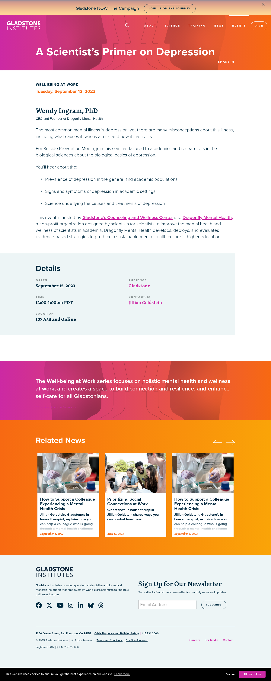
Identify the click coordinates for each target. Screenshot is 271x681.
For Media (211, 640)
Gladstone (139, 285)
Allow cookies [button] (252, 674)
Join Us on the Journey (169, 8)
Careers (194, 640)
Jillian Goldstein (145, 302)
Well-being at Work (57, 84)
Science (172, 25)
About (150, 25)
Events (239, 25)
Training (197, 25)
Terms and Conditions (110, 640)
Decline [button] (230, 674)
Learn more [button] (122, 674)
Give (259, 25)
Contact (228, 640)
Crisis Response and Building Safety (116, 633)
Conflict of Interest (137, 640)
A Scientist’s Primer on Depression (56, 407)
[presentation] (219, 442)
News (219, 25)
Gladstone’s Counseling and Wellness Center (127, 217)
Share (226, 62)
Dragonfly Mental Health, (208, 217)
